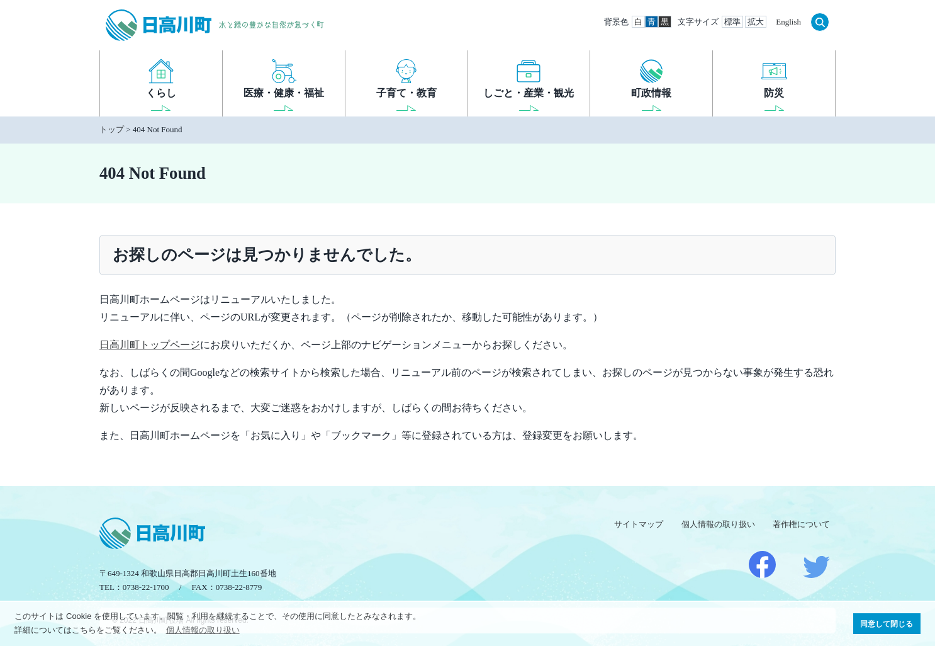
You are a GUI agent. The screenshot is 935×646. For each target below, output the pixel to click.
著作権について (801, 524)
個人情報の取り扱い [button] (203, 630)
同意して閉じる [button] (886, 624)
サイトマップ (638, 524)
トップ (111, 129)
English (788, 21)
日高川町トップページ (149, 344)
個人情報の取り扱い (718, 524)
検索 (819, 22)
